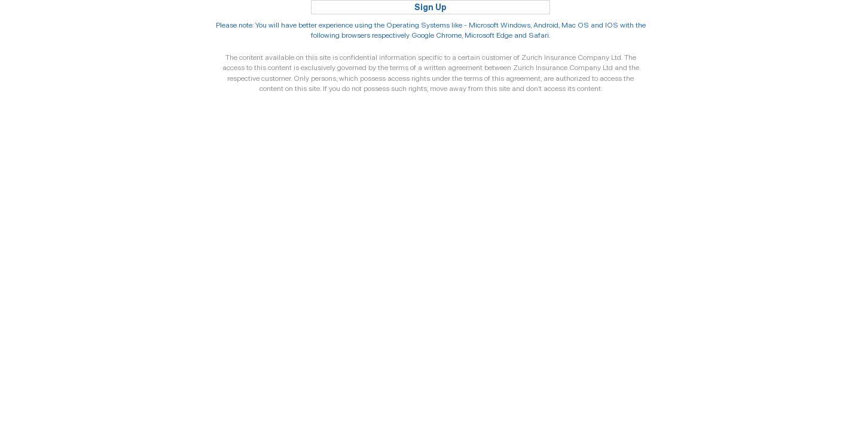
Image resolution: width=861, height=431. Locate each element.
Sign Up (430, 7)
